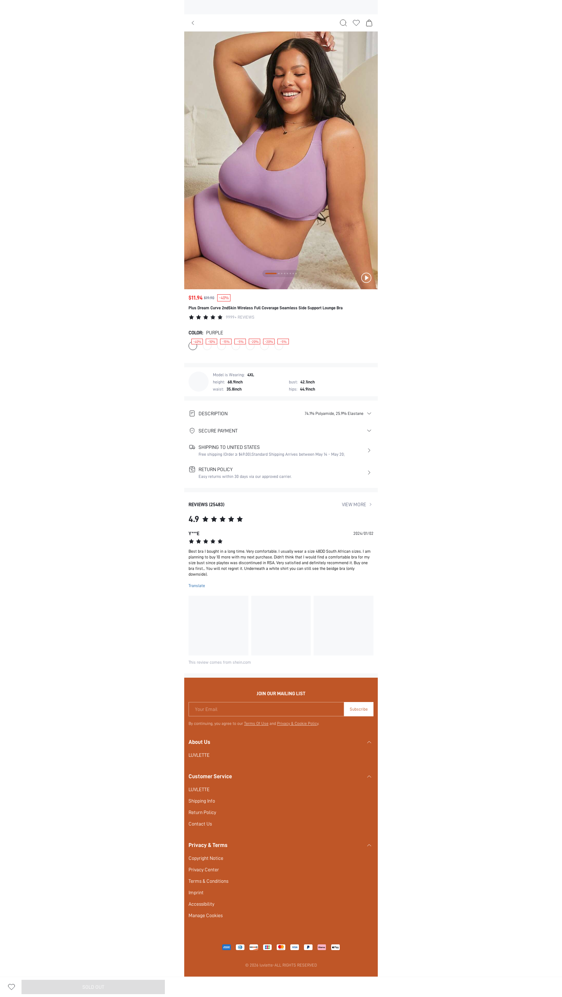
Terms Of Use (256, 717)
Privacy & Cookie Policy (298, 717)
